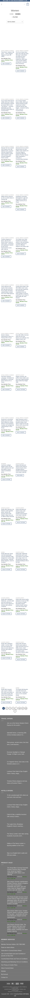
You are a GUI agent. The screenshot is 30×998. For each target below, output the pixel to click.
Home (11, 14)
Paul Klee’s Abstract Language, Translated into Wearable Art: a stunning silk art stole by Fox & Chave (7, 379)
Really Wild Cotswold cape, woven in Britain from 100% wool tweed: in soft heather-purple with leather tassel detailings (7, 692)
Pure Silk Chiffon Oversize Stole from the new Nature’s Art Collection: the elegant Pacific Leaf (22, 337)
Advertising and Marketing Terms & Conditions (14, 962)
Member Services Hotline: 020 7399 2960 (13, 944)
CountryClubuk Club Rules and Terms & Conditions (15, 987)
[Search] (24, 4)
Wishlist (3, 971)
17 (22, 708)
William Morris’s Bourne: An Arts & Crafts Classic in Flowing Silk (7, 198)
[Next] (15, 711)
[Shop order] (14, 21)
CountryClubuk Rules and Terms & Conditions (14, 958)
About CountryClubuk (7, 968)
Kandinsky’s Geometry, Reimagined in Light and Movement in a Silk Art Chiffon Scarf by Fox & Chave (22, 199)
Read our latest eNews (7, 947)
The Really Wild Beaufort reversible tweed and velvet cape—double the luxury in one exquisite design (22, 692)
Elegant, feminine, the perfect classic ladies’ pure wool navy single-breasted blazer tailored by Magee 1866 (22, 379)
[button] (2, 4)
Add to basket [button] (6, 63)
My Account (4, 974)
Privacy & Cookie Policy (15, 991)
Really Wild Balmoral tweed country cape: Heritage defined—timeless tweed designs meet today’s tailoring (21, 512)
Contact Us (4, 977)
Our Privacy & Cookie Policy (9, 965)
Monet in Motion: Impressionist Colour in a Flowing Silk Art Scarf (7, 336)
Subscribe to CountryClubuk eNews (11, 950)
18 (26, 708)
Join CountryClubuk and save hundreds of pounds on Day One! (13, 954)
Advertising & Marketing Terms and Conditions (15, 990)
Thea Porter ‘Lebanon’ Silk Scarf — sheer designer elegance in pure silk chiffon (7, 54)
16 (19, 708)
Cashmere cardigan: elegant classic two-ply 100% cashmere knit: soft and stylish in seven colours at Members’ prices (7, 469)
